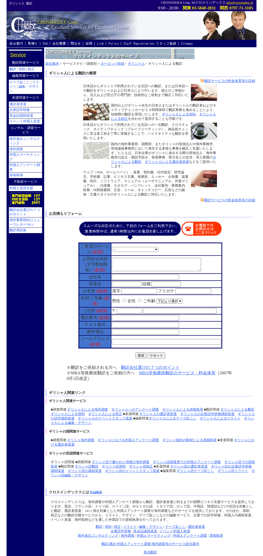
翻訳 (99, 527)
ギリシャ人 (136, 64)
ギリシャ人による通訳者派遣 (167, 162)
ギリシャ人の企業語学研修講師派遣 (207, 414)
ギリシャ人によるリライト (220, 418)
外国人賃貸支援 (21, 188)
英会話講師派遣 (145, 531)
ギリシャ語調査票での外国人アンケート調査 (187, 462)
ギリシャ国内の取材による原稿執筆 (189, 440)
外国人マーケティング (154, 535)
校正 (117, 527)
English (96, 492)
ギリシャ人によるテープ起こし (172, 418)
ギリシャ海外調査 (80, 440)
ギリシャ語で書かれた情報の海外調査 (121, 462)
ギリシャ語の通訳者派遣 (189, 466)
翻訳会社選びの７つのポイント (150, 367)
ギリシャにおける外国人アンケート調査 (128, 440)
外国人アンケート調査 (190, 535)
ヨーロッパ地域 (112, 64)
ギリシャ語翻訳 (87, 466)
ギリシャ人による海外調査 (87, 409)
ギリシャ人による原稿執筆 (182, 409)
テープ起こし (175, 527)
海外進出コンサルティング (98, 535)
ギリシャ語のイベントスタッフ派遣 (132, 471)
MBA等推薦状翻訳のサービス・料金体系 (177, 373)
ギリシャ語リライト (233, 471)
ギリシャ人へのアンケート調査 (135, 409)
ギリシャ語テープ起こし (195, 471)
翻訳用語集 (17, 230)
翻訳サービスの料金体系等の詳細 (228, 81)
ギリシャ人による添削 (179, 114)
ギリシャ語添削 (114, 466)
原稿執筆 (216, 535)
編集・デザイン (151, 527)
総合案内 (52, 64)
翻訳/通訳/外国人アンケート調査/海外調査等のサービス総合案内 (150, 544)
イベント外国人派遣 (174, 531)
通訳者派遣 (196, 527)
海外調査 (127, 535)
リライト (130, 527)
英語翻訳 (150, 552)
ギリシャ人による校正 (105, 414)
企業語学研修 (121, 531)
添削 (108, 527)
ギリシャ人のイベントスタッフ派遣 (105, 418)
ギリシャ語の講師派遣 (85, 471)
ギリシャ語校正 (141, 466)
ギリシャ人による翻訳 (237, 409)
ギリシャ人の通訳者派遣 (158, 414)
